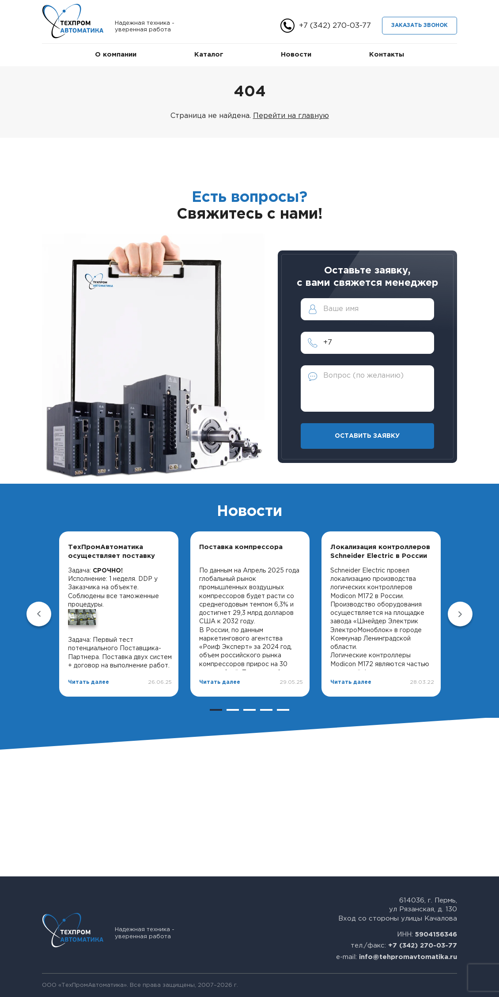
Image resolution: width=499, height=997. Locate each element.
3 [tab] (249, 710)
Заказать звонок (419, 25)
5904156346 (436, 934)
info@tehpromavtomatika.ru (408, 957)
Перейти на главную (291, 116)
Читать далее (88, 682)
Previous (38, 614)
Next (460, 614)
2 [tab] (233, 710)
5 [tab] (283, 710)
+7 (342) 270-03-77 (335, 26)
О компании (115, 54)
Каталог (208, 54)
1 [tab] (216, 710)
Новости (296, 54)
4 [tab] (266, 710)
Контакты (386, 54)
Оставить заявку (367, 436)
